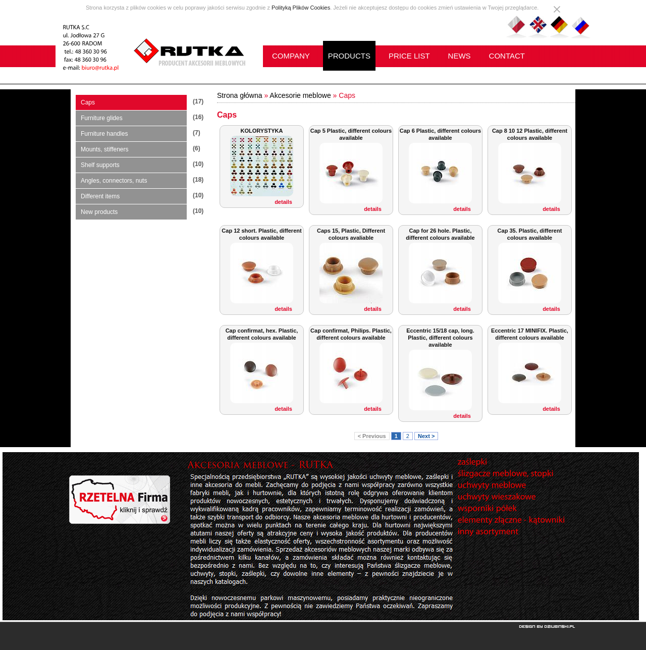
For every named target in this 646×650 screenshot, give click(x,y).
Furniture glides (102, 118)
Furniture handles (104, 133)
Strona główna (239, 95)
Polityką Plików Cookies (301, 8)
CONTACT (507, 55)
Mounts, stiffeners (105, 149)
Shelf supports (100, 165)
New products (99, 211)
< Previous (372, 436)
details (283, 202)
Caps (88, 102)
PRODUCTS (349, 55)
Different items (100, 196)
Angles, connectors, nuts (114, 180)
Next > (426, 436)
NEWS (459, 55)
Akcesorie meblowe (300, 95)
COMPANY (291, 55)
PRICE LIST (409, 55)
